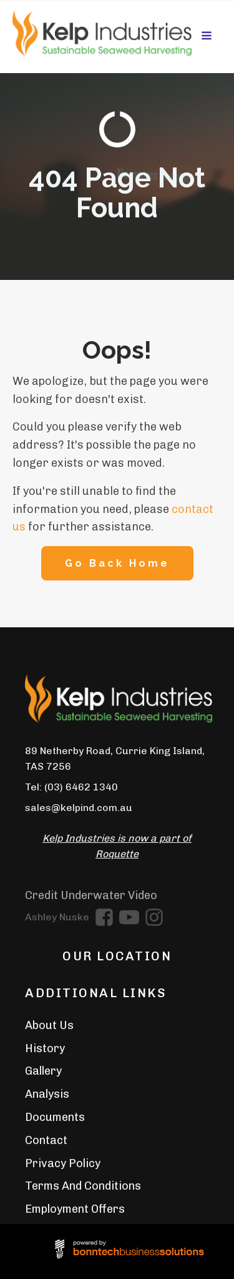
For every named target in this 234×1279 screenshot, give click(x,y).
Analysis (47, 1094)
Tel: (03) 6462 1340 (71, 787)
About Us (49, 1025)
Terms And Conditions (83, 1186)
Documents (55, 1117)
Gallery (43, 1071)
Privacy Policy (62, 1163)
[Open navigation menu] (207, 37)
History (45, 1048)
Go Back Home (117, 563)
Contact (46, 1140)
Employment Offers (75, 1209)
